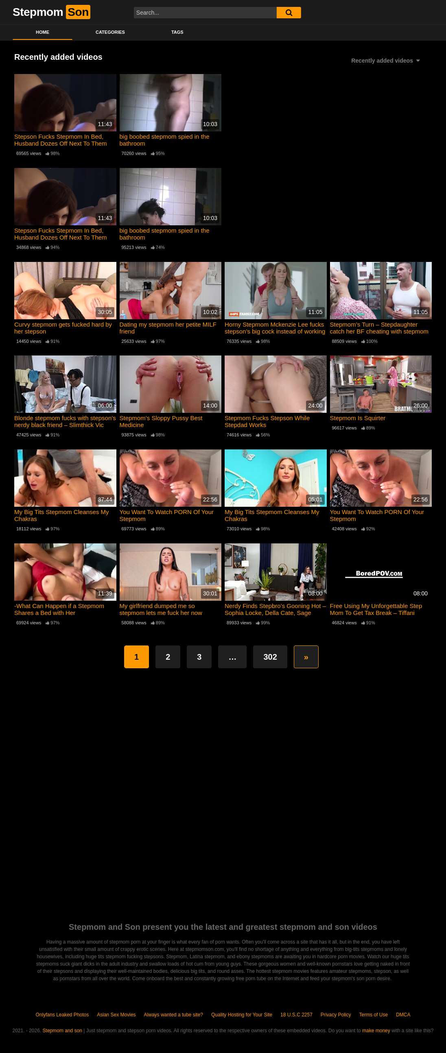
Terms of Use (373, 1015)
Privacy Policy (336, 1015)
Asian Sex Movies (116, 1015)
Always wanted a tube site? (173, 1015)
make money (376, 1030)
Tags (177, 32)
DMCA (403, 1015)
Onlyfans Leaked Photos (62, 1015)
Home (42, 32)
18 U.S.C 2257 (296, 1015)
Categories (110, 32)
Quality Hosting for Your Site (241, 1015)
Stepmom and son (62, 1030)
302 (270, 656)
